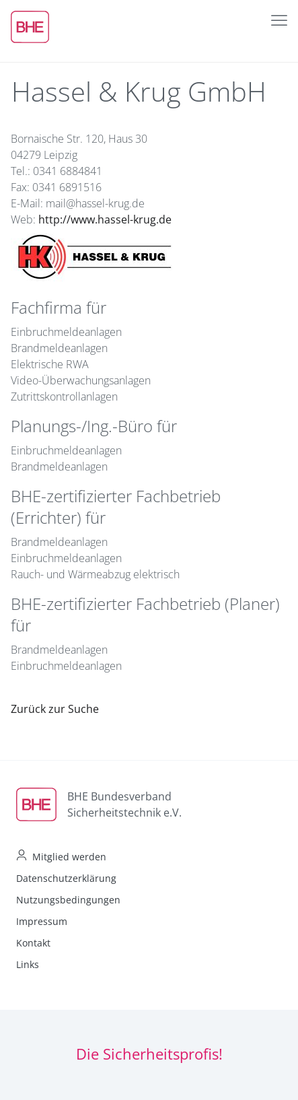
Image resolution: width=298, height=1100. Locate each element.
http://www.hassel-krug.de (105, 219)
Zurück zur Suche (55, 708)
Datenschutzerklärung (66, 878)
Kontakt (33, 942)
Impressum (41, 921)
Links (27, 964)
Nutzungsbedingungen (68, 899)
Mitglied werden (69, 856)
